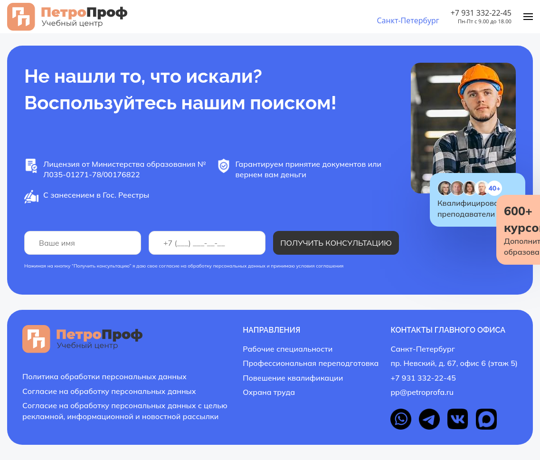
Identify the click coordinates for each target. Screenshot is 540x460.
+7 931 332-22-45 (481, 13)
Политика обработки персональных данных (104, 376)
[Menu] (528, 16)
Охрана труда (269, 392)
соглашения (329, 266)
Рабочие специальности (287, 349)
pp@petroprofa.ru (422, 392)
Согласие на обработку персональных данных (109, 391)
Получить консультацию (336, 243)
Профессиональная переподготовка (311, 363)
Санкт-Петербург (408, 20)
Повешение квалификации (293, 378)
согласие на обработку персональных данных (212, 266)
